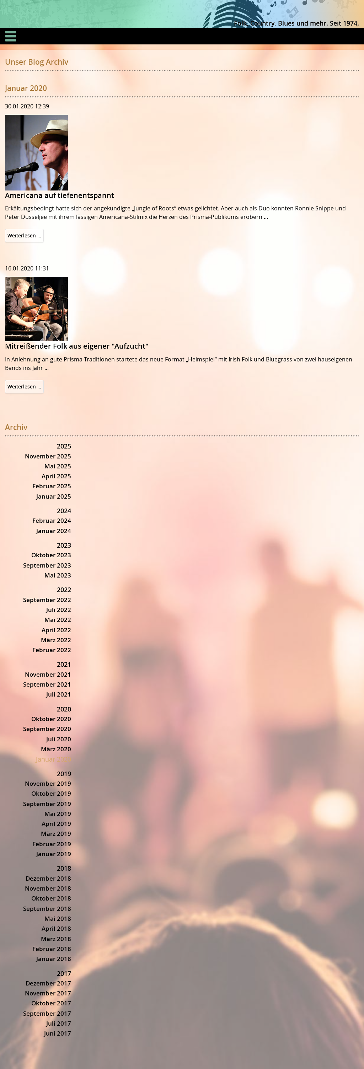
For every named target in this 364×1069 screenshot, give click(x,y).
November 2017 (48, 993)
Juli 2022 (58, 610)
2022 (64, 589)
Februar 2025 (51, 486)
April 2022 (56, 630)
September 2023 (47, 565)
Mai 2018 (57, 918)
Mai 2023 (57, 575)
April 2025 (56, 476)
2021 (64, 664)
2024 (64, 510)
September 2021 (47, 684)
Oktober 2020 (51, 719)
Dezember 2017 (48, 983)
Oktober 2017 (51, 1003)
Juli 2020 (58, 739)
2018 (64, 868)
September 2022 (47, 600)
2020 (64, 709)
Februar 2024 (51, 520)
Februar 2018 (51, 949)
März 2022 (56, 640)
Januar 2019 (53, 854)
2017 (64, 973)
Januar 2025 (53, 496)
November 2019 (48, 783)
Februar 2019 (51, 844)
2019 (64, 773)
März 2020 (56, 749)
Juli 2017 (58, 1023)
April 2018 (56, 928)
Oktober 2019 (51, 793)
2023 (64, 545)
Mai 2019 (57, 814)
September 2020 (47, 729)
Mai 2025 (57, 466)
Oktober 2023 (51, 555)
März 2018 (56, 939)
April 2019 (56, 824)
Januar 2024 (53, 531)
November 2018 (48, 888)
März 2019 (56, 833)
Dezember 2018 (48, 878)
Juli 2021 (58, 694)
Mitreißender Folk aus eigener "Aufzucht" (77, 346)
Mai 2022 (57, 620)
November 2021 (48, 674)
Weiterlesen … (25, 236)
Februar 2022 (51, 650)
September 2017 (47, 1013)
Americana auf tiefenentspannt (59, 195)
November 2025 (48, 456)
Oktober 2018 (51, 898)
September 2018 (47, 908)
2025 (64, 446)
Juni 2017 (57, 1033)
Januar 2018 (53, 959)
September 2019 (47, 804)
